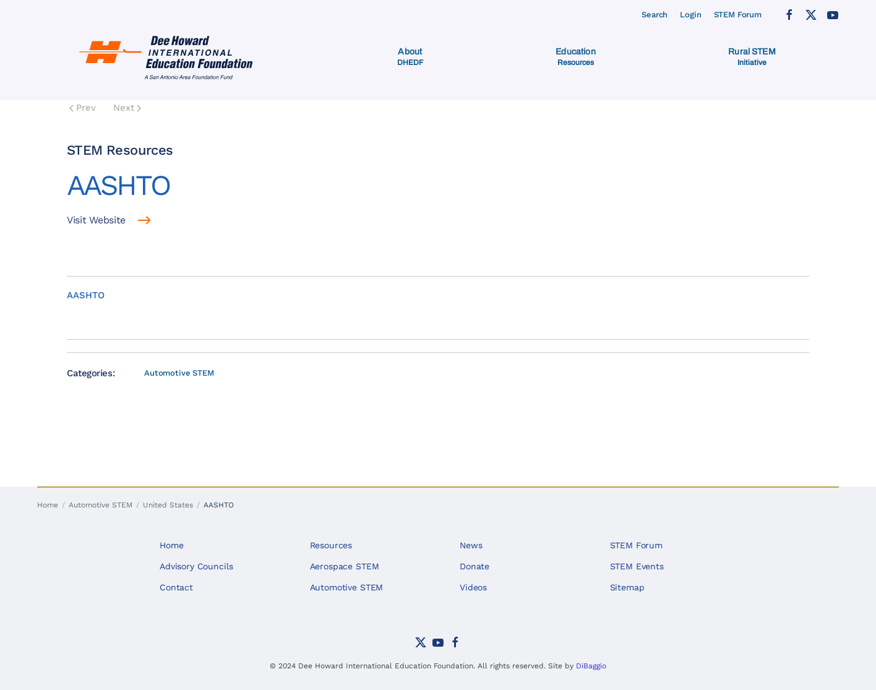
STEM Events (637, 566)
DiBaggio (591, 666)
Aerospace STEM (344, 566)
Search (655, 14)
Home (171, 545)
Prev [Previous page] (82, 107)
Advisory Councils (196, 566)
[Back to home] (168, 57)
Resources (331, 545)
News (471, 545)
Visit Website (96, 220)
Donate (474, 566)
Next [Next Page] (127, 107)
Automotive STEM (179, 372)
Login (690, 14)
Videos (473, 587)
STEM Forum (738, 14)
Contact (176, 587)
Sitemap (627, 587)
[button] (410, 57)
